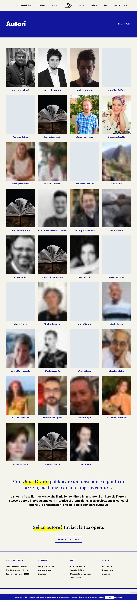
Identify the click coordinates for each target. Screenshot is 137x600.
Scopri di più (118, 597)
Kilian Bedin (20, 277)
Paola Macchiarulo (20, 371)
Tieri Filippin (85, 417)
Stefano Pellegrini (52, 417)
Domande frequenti (80, 574)
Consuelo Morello (52, 137)
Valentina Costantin (116, 417)
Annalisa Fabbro (116, 90)
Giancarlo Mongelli (21, 230)
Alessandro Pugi (20, 90)
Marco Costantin (116, 277)
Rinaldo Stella (116, 371)
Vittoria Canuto (20, 464)
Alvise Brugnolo (52, 90)
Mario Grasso (116, 324)
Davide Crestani (84, 137)
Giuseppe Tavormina (84, 230)
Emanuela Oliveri (21, 183)
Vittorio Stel (84, 464)
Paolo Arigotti (52, 371)
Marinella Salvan (52, 324)
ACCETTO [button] (109, 597)
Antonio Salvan (20, 137)
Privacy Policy (77, 566)
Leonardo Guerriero (52, 277)
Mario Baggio (84, 324)
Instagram (107, 570)
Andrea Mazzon (84, 90)
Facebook (107, 566)
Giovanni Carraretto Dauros (52, 230)
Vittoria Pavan (52, 464)
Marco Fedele (21, 324)
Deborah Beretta (116, 137)
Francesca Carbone (84, 183)
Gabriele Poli (116, 183)
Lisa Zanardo (84, 277)
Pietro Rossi (84, 371)
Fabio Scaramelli (52, 183)
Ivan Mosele (116, 230)
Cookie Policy (77, 570)
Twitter (106, 574)
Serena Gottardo (20, 417)
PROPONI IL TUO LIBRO (68, 539)
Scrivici (42, 574)
